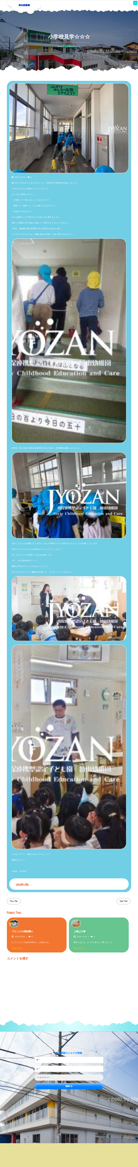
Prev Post (14, 901)
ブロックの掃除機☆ (22, 931)
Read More (17, 948)
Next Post (123, 901)
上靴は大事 (80, 931)
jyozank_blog (22, 884)
